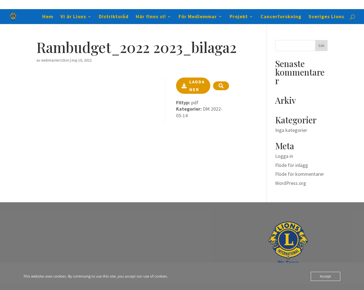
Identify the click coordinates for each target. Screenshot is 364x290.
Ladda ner (193, 85)
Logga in (284, 156)
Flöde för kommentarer (299, 174)
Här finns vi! (151, 17)
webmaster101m (55, 60)
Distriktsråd (114, 17)
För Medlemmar (198, 17)
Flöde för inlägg (291, 165)
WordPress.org (290, 183)
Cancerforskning (281, 17)
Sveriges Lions (326, 17)
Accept (325, 276)
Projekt (239, 17)
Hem (47, 17)
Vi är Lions (73, 17)
